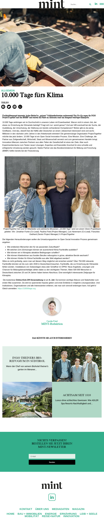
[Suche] (90, 4)
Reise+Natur (51, 516)
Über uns (42, 509)
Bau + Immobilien (30, 514)
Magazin (78, 509)
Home (10, 514)
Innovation (71, 516)
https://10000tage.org (27, 288)
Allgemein (8, 90)
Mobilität (32, 516)
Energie (51, 514)
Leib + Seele (88, 514)
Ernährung (68, 514)
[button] (3, 107)
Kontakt (26, 509)
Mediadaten (60, 509)
